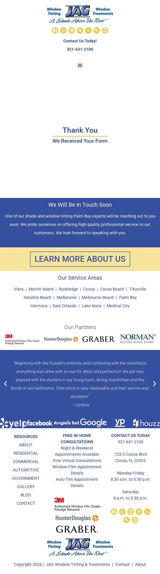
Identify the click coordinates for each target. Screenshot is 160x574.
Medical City (118, 305)
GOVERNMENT (26, 478)
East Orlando (64, 305)
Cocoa (89, 289)
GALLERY (26, 486)
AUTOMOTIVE (26, 470)
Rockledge (68, 289)
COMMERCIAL (26, 461)
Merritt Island (41, 289)
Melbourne (66, 297)
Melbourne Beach (98, 297)
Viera (19, 289)
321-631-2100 (80, 49)
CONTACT (25, 503)
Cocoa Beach (112, 289)
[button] (80, 65)
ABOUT (25, 445)
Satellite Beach (37, 297)
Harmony (39, 305)
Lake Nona (91, 305)
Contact (122, 564)
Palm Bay (128, 297)
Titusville (137, 289)
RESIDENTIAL (26, 453)
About (140, 564)
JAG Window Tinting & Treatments (78, 564)
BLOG (26, 495)
